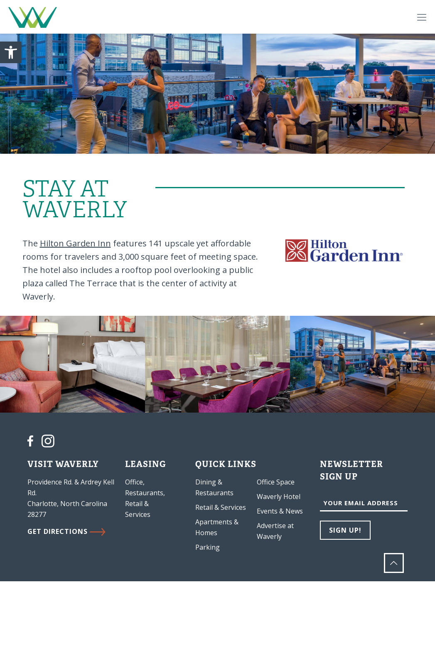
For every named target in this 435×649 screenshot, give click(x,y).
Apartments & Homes (216, 527)
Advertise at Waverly (275, 531)
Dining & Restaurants (214, 487)
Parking (207, 547)
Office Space (276, 482)
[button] (11, 52)
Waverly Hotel (278, 496)
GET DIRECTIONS (66, 531)
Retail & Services (220, 507)
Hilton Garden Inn (75, 243)
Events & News (280, 511)
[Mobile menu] (422, 17)
